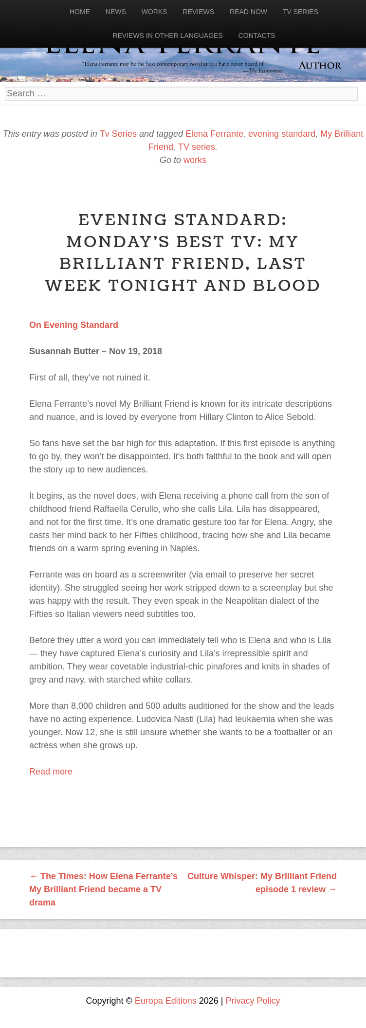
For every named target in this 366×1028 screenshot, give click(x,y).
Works (154, 12)
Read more (51, 771)
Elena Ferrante (214, 134)
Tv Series (300, 12)
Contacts (256, 35)
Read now (248, 12)
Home (80, 12)
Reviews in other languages (167, 35)
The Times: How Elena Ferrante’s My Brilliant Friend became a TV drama (103, 889)
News (116, 12)
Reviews (199, 12)
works (194, 160)
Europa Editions (166, 1001)
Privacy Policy (253, 1001)
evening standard (281, 134)
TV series (196, 147)
